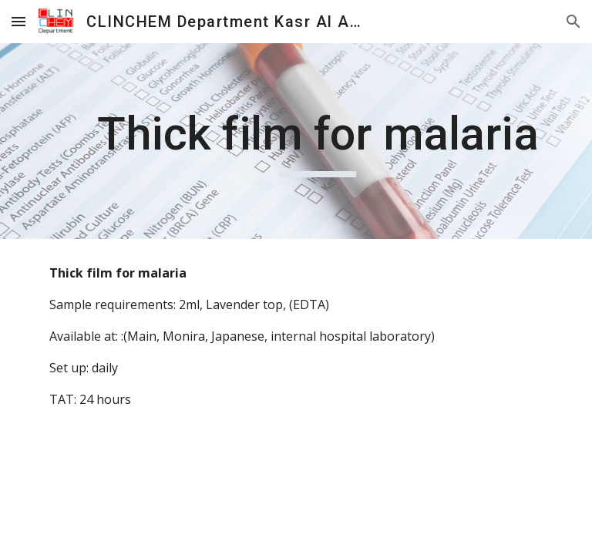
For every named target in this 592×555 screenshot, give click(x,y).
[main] (317, 141)
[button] (18, 21)
